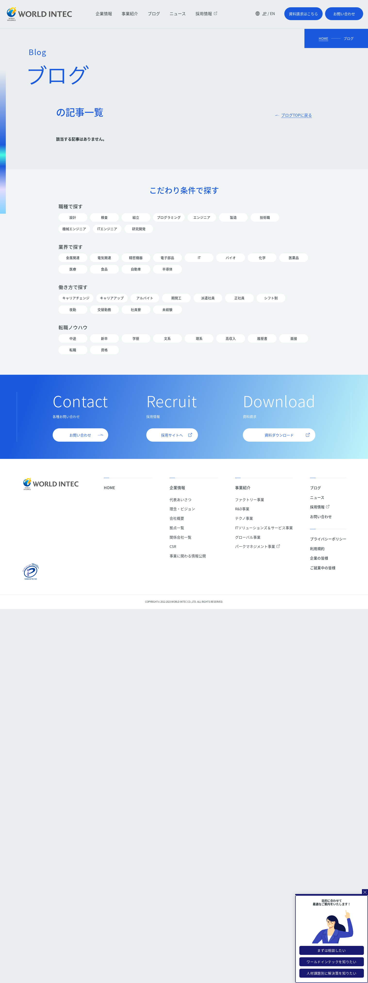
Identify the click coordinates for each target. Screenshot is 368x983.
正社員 (239, 298)
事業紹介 (130, 13)
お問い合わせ (321, 516)
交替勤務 (104, 309)
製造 (233, 217)
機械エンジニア (74, 229)
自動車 (136, 269)
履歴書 (262, 338)
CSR (173, 546)
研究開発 (138, 229)
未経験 (167, 309)
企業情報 (104, 13)
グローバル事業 (248, 537)
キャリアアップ (112, 298)
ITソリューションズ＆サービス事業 (264, 527)
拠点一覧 (177, 527)
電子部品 (167, 257)
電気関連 (104, 257)
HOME (323, 38)
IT (199, 257)
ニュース (178, 13)
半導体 (167, 269)
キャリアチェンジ (75, 298)
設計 (72, 217)
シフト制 (271, 298)
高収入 (230, 338)
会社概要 (177, 518)
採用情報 (206, 13)
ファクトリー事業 (249, 499)
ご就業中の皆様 (322, 567)
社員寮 (136, 309)
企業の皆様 (319, 558)
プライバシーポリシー (328, 538)
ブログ (154, 13)
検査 (104, 217)
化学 (262, 257)
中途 (72, 338)
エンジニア (202, 217)
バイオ (230, 257)
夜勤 (72, 309)
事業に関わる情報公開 (188, 555)
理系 (199, 338)
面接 (293, 338)
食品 (104, 269)
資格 (104, 350)
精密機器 (136, 257)
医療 (72, 269)
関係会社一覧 (180, 537)
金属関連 (72, 257)
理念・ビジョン (182, 508)
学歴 (136, 338)
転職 (72, 350)
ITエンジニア (107, 229)
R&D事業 (242, 508)
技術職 (265, 217)
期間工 (176, 298)
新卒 (104, 338)
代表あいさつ (180, 499)
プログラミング (169, 217)
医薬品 (293, 257)
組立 (136, 217)
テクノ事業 (244, 518)
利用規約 (317, 548)
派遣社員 (208, 298)
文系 (167, 338)
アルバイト (145, 298)
